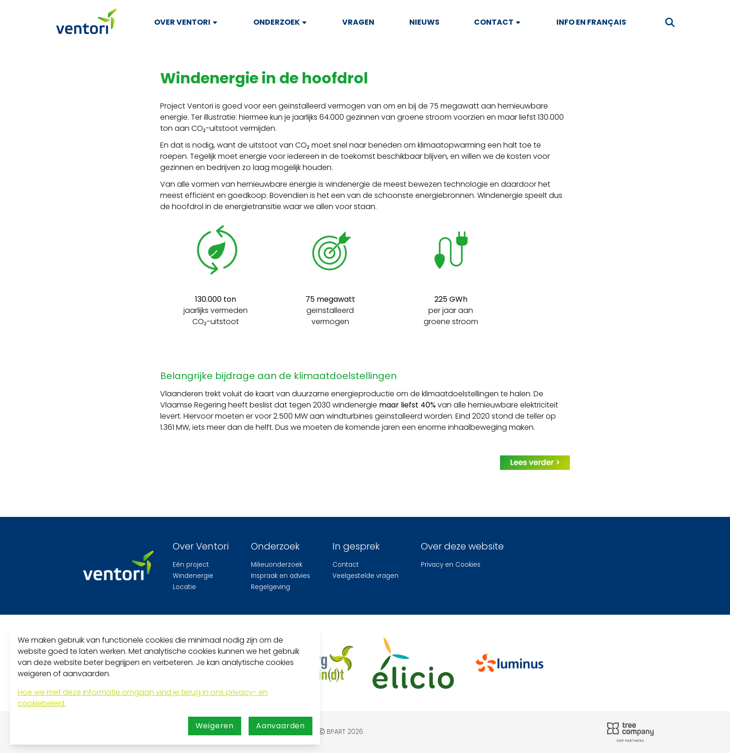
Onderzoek (280, 22)
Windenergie (193, 575)
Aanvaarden (280, 725)
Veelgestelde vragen (365, 575)
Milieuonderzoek (276, 564)
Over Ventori (186, 22)
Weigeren (215, 725)
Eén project (191, 564)
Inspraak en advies (280, 575)
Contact (497, 22)
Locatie (184, 587)
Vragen (358, 22)
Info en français (591, 22)
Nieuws (424, 22)
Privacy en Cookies (450, 564)
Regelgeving (270, 587)
